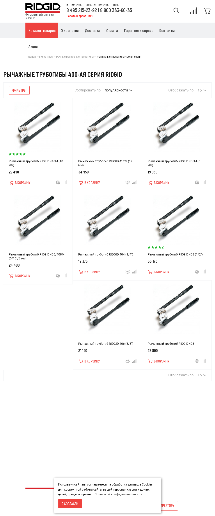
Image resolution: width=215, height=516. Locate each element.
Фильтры (19, 90)
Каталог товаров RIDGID (42, 450)
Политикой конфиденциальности (118, 494)
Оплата (30, 435)
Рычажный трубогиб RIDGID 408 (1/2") (175, 254)
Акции (86, 420)
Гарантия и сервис (38, 442)
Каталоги (88, 427)
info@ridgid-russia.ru (152, 440)
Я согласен (70, 504)
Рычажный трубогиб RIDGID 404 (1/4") (105, 254)
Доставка (32, 427)
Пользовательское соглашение (47, 465)
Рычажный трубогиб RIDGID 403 (171, 343)
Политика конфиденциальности (48, 457)
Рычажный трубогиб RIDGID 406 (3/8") (105, 343)
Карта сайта (90, 412)
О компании (34, 420)
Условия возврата (38, 412)
